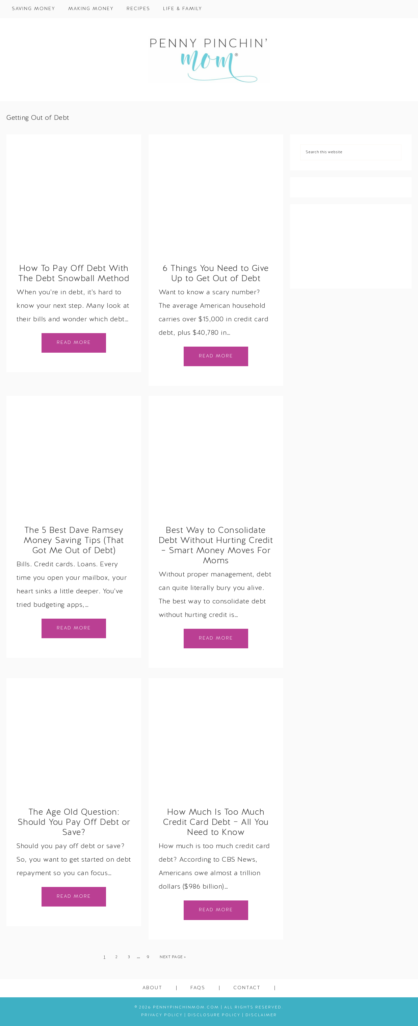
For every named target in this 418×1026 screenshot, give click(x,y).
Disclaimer (261, 1015)
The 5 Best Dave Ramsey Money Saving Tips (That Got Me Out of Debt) (74, 541)
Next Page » (173, 957)
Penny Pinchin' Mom (209, 59)
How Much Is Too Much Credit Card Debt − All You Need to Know (216, 823)
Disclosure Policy (214, 1015)
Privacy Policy (162, 1015)
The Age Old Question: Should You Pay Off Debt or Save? (74, 823)
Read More (74, 342)
